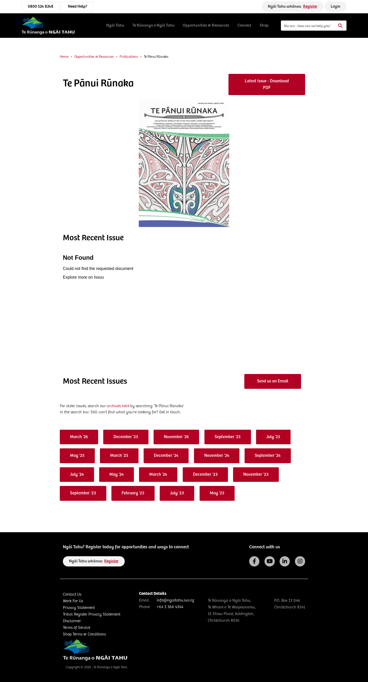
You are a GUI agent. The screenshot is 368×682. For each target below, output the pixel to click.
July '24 (77, 474)
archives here (118, 406)
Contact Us (72, 594)
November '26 (176, 437)
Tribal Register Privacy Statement (91, 614)
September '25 (228, 437)
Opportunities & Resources (206, 25)
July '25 (273, 437)
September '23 (83, 493)
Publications (129, 57)
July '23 (177, 493)
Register (310, 6)
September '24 (268, 455)
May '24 (116, 474)
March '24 (158, 474)
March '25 (119, 455)
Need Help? (77, 6)
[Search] (314, 25)
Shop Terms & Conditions (84, 634)
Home (64, 57)
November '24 (216, 455)
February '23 (133, 493)
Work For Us (73, 601)
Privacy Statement (79, 608)
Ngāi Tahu (115, 25)
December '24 (166, 455)
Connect (244, 25)
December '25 (125, 437)
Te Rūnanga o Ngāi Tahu (153, 25)
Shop (264, 25)
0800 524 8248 (40, 6)
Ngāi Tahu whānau (292, 6)
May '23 (217, 493)
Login (335, 6)
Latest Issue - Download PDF (267, 84)
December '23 (205, 474)
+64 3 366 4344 (170, 607)
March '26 (79, 437)
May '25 (77, 455)
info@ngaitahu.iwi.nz (175, 600)
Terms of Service (76, 628)
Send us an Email (272, 381)
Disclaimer (72, 621)
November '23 (256, 474)
